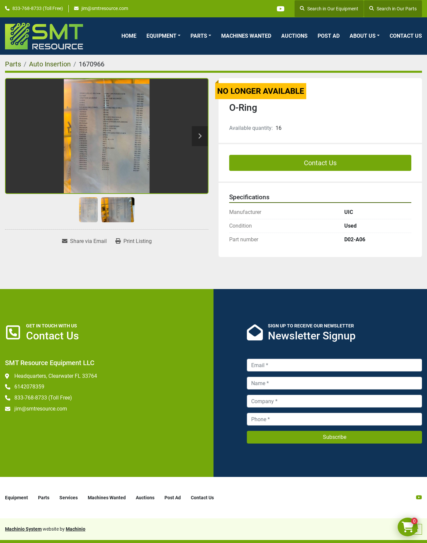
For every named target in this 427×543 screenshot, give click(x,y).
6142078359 (29, 386)
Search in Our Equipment (329, 8)
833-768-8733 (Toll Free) (37, 8)
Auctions (294, 36)
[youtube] (280, 8)
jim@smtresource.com (104, 8)
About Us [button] (363, 36)
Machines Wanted (246, 36)
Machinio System (23, 529)
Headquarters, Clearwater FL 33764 (55, 376)
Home (128, 36)
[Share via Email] (84, 241)
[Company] (334, 401)
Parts (198, 36)
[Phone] (334, 419)
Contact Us (406, 36)
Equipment (161, 36)
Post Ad (329, 36)
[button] (163, 36)
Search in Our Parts (393, 8)
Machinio (75, 529)
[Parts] (13, 64)
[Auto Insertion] (50, 64)
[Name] (334, 383)
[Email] (334, 365)
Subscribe (334, 437)
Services (68, 497)
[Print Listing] (133, 241)
